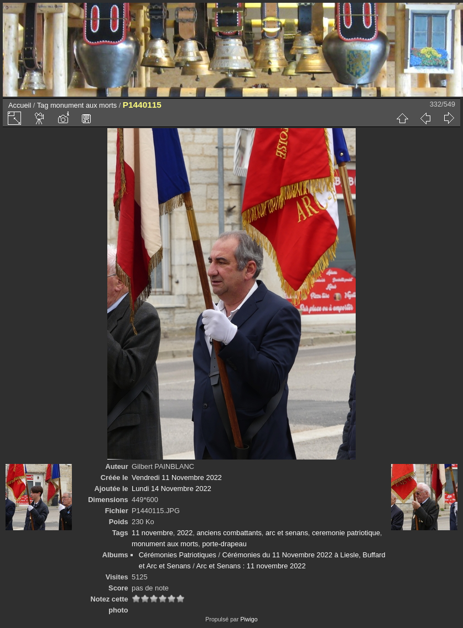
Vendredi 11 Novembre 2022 (177, 477)
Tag (43, 105)
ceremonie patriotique (346, 533)
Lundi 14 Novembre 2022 (171, 488)
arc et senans (287, 533)
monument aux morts (83, 105)
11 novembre (152, 533)
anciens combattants (228, 533)
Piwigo (248, 619)
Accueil (19, 105)
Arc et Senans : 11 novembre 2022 (251, 566)
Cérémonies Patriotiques (177, 555)
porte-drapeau (224, 544)
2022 (185, 533)
